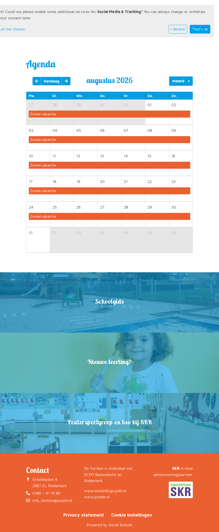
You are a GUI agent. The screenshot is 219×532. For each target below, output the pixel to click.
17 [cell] (31, 181)
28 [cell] (54, 105)
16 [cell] (173, 156)
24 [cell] (31, 207)
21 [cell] (126, 181)
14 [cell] (126, 156)
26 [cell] (78, 207)
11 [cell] (54, 156)
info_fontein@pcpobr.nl (52, 500)
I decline (178, 29)
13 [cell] (102, 156)
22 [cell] (149, 181)
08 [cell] (149, 130)
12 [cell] (78, 156)
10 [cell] (31, 156)
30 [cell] (102, 105)
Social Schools (120, 525)
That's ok (200, 29)
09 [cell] (173, 130)
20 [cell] (102, 181)
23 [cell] (173, 181)
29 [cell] (78, 105)
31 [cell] (126, 105)
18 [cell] (54, 181)
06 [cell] (102, 130)
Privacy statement (83, 515)
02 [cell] (173, 105)
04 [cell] (54, 130)
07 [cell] (126, 130)
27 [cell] (31, 105)
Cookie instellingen (131, 515)
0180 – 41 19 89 (46, 493)
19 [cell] (78, 181)
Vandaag (51, 81)
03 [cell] (31, 130)
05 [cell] (78, 130)
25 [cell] (54, 207)
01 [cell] (149, 105)
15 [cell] (149, 156)
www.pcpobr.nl (97, 497)
